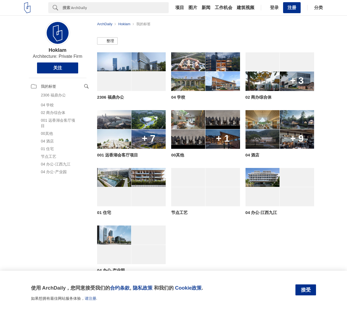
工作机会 (223, 7)
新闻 (206, 7)
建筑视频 (245, 7)
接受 (306, 290)
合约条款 (120, 288)
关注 (57, 67)
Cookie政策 (188, 288)
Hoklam (57, 50)
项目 (179, 7)
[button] (107, 41)
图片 (192, 7)
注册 (291, 7)
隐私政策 (143, 288)
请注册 (90, 298)
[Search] (116, 7)
